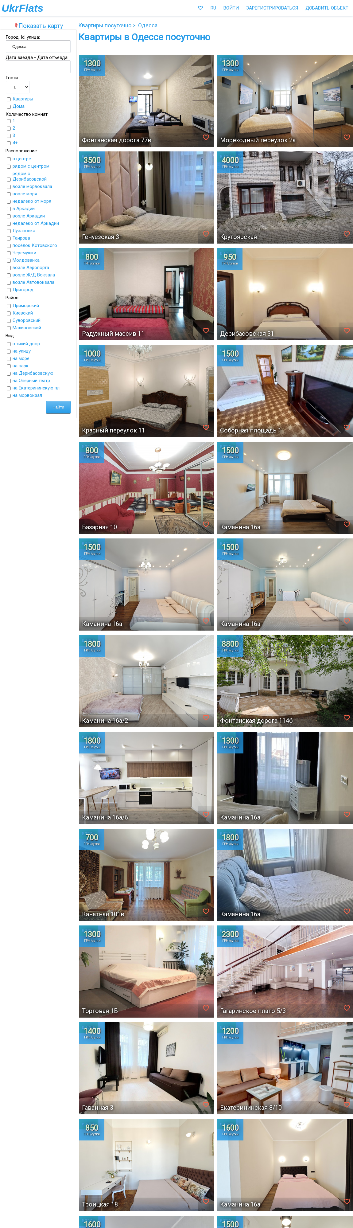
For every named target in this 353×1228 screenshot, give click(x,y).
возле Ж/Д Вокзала (34, 275)
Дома (19, 106)
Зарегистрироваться (272, 8)
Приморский (26, 305)
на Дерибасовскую (33, 373)
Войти (231, 8)
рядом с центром (31, 166)
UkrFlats (22, 8)
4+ (15, 143)
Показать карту (38, 25)
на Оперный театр (31, 380)
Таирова (21, 238)
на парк (21, 366)
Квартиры (23, 99)
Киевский (23, 313)
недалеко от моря (32, 201)
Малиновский (27, 327)
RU (213, 8)
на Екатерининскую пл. (36, 388)
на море (21, 358)
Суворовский (27, 320)
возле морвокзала (32, 186)
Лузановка (24, 230)
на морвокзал (27, 395)
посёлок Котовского (35, 245)
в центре (22, 159)
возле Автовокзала (33, 282)
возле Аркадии (29, 216)
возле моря (25, 194)
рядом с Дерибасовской (30, 176)
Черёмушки (24, 253)
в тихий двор (26, 343)
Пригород (23, 289)
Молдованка (26, 260)
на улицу (22, 351)
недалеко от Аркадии (36, 223)
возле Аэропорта (31, 267)
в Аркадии (24, 208)
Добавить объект (326, 8)
